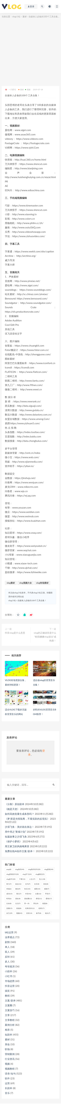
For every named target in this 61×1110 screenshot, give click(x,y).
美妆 (7, 1044)
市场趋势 (10, 981)
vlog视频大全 (25, 583)
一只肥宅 (10, 89)
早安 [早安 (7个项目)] (47, 894)
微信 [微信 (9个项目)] (17, 889)
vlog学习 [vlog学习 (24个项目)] (26, 874)
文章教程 (10, 1019)
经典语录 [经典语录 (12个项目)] (29, 908)
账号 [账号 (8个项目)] (38, 913)
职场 (7, 1049)
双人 (7, 951)
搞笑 (7, 990)
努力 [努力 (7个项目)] (8, 884)
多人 (7, 961)
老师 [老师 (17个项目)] (41, 908)
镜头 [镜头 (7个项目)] (47, 913)
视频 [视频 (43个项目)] (19, 913)
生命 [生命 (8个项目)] (8, 903)
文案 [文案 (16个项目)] (38, 894)
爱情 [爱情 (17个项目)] (49, 898)
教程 (7, 995)
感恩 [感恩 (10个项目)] (37, 889)
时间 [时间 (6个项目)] (8, 898)
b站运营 (9, 932)
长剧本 (8, 1088)
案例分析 (10, 1024)
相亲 (7, 1029)
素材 (24, 16)
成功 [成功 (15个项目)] (9, 894)
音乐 (7, 1092)
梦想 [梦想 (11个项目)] (39, 898)
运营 (7, 1083)
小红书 (8, 976)
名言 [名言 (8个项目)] (36, 884)
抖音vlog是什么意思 (15, 632)
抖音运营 (10, 985)
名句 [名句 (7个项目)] (27, 884)
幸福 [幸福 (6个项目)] (8, 889)
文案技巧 (10, 1010)
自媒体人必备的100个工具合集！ (32, 600)
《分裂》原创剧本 (14, 804)
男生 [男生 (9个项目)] (35, 903)
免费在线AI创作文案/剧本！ (20, 851)
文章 (7, 1015)
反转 (7, 956)
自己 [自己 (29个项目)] (9, 913)
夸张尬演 (10, 966)
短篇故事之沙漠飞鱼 (16, 836)
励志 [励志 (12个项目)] (18, 884)
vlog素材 (11, 583)
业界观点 (10, 937)
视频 (27, 89)
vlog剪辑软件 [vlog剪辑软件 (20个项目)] (12, 874)
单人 (7, 946)
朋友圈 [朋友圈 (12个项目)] (28, 898)
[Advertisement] (30, 50)
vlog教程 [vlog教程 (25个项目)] (39, 874)
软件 (7, 1078)
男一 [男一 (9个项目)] (26, 903)
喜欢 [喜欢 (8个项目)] (45, 884)
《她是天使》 (12, 808)
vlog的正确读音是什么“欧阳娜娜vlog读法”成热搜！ (45, 636)
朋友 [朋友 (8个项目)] (17, 898)
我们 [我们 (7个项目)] (18, 894)
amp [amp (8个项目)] (8, 869)
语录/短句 (10, 1073)
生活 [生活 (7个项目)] (17, 903)
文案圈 (8, 1005)
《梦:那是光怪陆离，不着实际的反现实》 (27, 818)
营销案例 (10, 1054)
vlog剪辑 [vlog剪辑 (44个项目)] (48, 869)
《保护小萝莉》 (13, 841)
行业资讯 (10, 1058)
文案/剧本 (10, 1000)
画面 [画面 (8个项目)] (44, 903)
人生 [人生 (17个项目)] (32, 879)
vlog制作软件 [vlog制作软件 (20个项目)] (34, 869)
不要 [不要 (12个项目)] (22, 879)
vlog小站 (16, 16)
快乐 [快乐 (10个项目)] (27, 889)
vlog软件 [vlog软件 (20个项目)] (10, 879)
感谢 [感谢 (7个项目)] (46, 889)
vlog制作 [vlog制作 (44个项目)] (19, 869)
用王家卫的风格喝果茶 (17, 846)
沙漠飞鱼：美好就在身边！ (19, 826)
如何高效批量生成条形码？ (19, 813)
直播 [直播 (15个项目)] (9, 908)
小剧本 (8, 971)
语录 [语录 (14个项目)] (29, 913)
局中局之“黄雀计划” (15, 831)
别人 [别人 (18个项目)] (42, 879)
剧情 (7, 942)
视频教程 (10, 1068)
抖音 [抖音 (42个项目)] (28, 894)
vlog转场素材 (42, 583)
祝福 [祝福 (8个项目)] (18, 908)
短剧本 (8, 1034)
